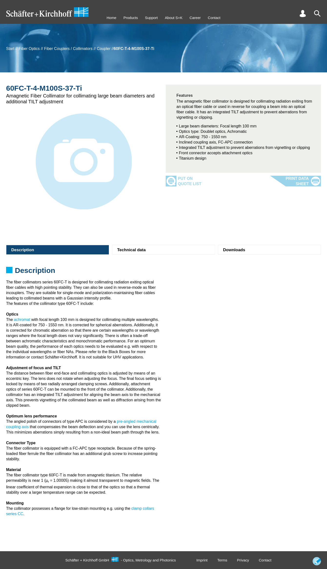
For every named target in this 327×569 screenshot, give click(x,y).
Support (151, 18)
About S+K (174, 18)
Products (130, 18)
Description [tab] (22, 250)
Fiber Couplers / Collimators (68, 49)
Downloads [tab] (234, 250)
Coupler (104, 49)
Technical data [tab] (131, 250)
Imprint (202, 560)
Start (10, 49)
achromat (22, 320)
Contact (214, 18)
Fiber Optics (29, 49)
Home (111, 18)
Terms (222, 560)
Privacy (243, 560)
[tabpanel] (163, 272)
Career (195, 18)
